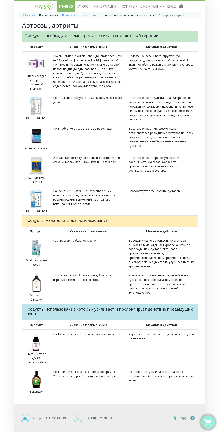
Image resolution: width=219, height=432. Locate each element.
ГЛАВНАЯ (66, 6)
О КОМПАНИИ (151, 6)
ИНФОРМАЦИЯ (105, 6)
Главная (28, 15)
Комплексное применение (80, 15)
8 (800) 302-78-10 (98, 418)
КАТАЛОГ (83, 6)
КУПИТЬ (129, 6)
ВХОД (171, 6)
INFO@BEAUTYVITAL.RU (49, 418)
